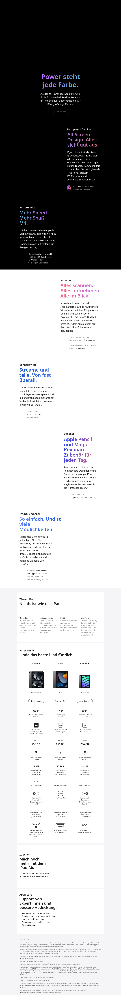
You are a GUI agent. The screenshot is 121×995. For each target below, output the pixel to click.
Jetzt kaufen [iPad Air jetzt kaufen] (60, 111)
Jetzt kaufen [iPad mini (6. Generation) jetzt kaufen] (84, 701)
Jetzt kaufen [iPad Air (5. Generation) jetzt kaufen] (36, 701)
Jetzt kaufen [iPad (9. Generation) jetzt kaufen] (60, 701)
